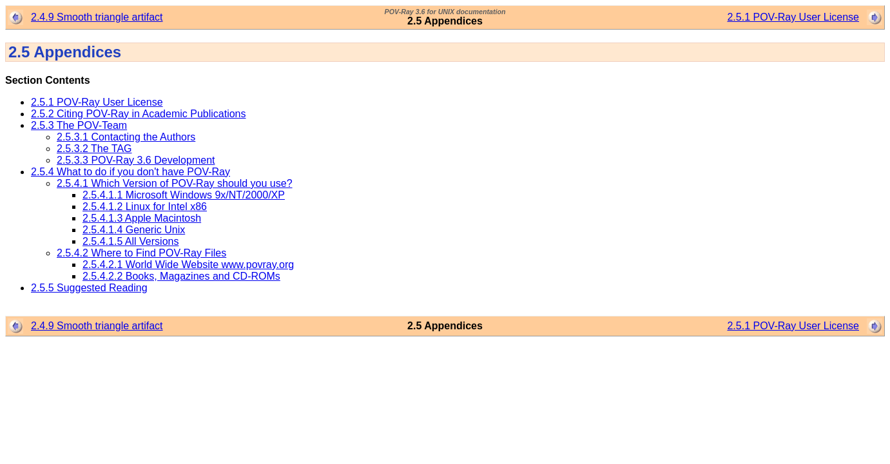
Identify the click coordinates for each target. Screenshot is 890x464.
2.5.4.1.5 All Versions (130, 241)
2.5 (21, 52)
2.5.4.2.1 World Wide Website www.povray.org (188, 264)
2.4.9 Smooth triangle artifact (97, 17)
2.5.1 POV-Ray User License (793, 17)
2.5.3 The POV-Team (79, 125)
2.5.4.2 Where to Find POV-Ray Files (141, 252)
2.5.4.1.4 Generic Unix (133, 229)
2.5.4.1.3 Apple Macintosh (141, 218)
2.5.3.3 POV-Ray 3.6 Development (136, 160)
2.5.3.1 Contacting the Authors (126, 136)
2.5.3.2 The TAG (94, 148)
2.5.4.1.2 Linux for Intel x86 (144, 206)
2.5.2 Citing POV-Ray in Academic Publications (138, 113)
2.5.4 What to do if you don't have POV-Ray (130, 171)
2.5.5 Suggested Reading (89, 287)
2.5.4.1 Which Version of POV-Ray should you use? (175, 183)
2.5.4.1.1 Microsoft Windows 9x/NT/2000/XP (183, 194)
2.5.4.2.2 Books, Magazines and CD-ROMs (181, 276)
